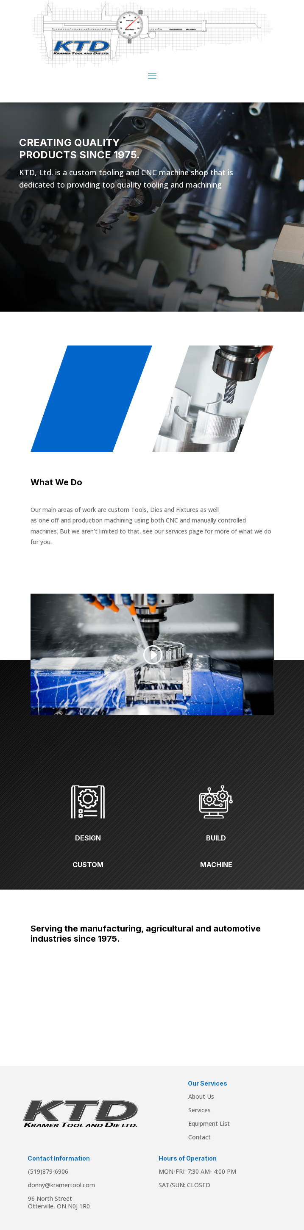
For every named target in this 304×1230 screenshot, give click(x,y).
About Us (201, 1096)
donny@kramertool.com (61, 1185)
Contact (199, 1137)
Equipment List (209, 1123)
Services (199, 1110)
